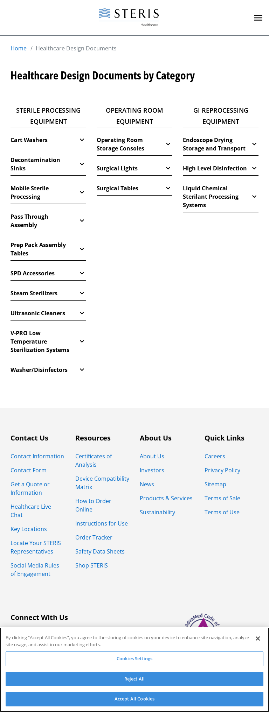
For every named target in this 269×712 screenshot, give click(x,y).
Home (19, 48)
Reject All (134, 679)
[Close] (257, 638)
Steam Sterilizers (48, 293)
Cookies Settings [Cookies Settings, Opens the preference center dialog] (134, 658)
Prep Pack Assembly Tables (48, 249)
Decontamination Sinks (48, 164)
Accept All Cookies (134, 699)
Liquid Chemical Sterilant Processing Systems (220, 196)
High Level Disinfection (220, 168)
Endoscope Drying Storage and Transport (220, 144)
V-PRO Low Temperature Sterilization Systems (48, 341)
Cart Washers (48, 140)
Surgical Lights (134, 168)
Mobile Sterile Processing (48, 192)
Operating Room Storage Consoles (134, 144)
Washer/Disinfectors (48, 370)
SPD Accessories (48, 273)
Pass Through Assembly (48, 221)
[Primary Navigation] (258, 17)
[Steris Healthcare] (129, 17)
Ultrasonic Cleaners (48, 313)
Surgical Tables (134, 188)
